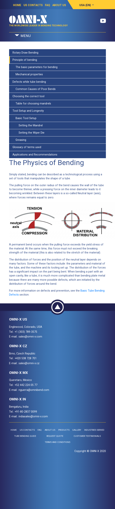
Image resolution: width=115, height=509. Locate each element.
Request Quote (54, 436)
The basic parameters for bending (35, 67)
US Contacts (33, 5)
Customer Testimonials (87, 436)
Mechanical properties (28, 74)
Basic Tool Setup (24, 118)
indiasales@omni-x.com (33, 416)
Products (63, 430)
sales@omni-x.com (30, 336)
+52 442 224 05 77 (26, 384)
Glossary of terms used (27, 147)
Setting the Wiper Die (28, 132)
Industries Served (94, 430)
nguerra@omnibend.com (34, 389)
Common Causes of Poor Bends (34, 89)
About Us (59, 5)
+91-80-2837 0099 (26, 411)
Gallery (76, 430)
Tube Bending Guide (25, 436)
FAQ (47, 5)
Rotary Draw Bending (25, 52)
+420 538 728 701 (26, 358)
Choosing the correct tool (28, 96)
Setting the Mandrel (28, 125)
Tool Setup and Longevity (28, 110)
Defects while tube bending (29, 81)
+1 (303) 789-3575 (26, 331)
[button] (86, 5)
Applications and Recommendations (35, 154)
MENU (22, 36)
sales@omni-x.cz (29, 363)
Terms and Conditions (57, 442)
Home (17, 5)
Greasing (19, 139)
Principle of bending (25, 59)
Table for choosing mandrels (32, 103)
